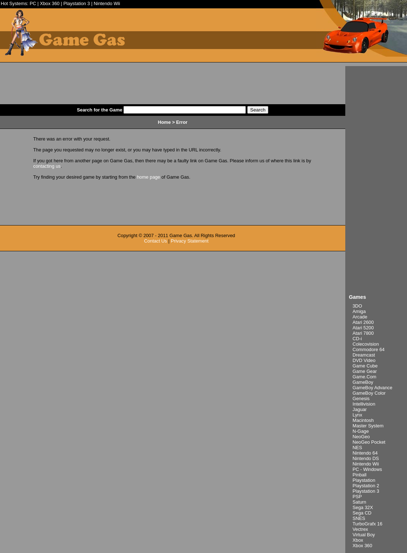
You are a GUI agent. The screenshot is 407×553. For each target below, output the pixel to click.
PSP (357, 496)
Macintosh (363, 420)
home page (148, 177)
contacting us (47, 166)
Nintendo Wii (107, 3)
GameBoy (363, 382)
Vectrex (360, 529)
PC (33, 3)
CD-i (357, 338)
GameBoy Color (369, 393)
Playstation (364, 480)
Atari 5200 (363, 327)
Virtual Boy (364, 534)
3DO (357, 306)
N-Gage (361, 431)
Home (164, 122)
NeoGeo (361, 436)
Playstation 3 (76, 3)
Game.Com (364, 376)
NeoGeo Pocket (369, 442)
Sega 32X (363, 507)
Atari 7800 (363, 333)
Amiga (359, 311)
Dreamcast (364, 355)
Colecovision (366, 344)
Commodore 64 (368, 349)
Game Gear (365, 371)
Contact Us (155, 241)
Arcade (360, 317)
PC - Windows (367, 469)
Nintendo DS (366, 458)
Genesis (361, 398)
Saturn (359, 502)
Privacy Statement (189, 241)
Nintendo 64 (365, 453)
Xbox (358, 540)
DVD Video (364, 360)
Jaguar (360, 409)
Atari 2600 (363, 322)
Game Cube (365, 366)
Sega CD (362, 513)
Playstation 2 (366, 485)
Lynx (357, 415)
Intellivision (364, 404)
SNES (359, 518)
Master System (368, 425)
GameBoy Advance (372, 387)
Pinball (359, 474)
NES (357, 447)
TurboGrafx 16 (367, 523)
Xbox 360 (50, 3)
